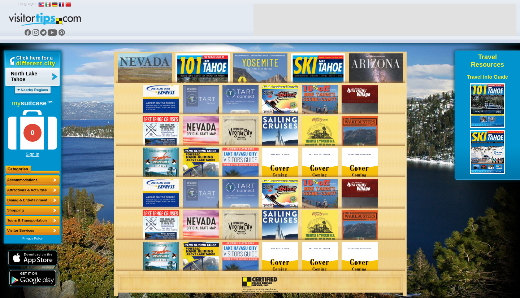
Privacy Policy (32, 238)
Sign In (32, 154)
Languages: (27, 4)
